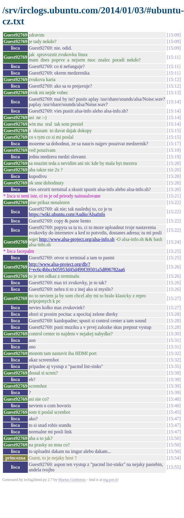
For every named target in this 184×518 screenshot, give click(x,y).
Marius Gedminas (72, 479)
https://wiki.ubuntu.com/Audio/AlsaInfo (67, 214)
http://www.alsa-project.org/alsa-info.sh (76, 239)
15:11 (173, 57)
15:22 (173, 202)
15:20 (173, 163)
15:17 (173, 143)
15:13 (173, 92)
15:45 (173, 412)
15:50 (173, 438)
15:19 (173, 150)
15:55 (173, 467)
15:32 (173, 353)
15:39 (173, 372)
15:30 (173, 333)
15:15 (173, 130)
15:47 (173, 418)
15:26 (173, 266)
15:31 (173, 340)
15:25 (173, 251)
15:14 (173, 101)
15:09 (173, 34)
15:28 (173, 314)
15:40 (173, 399)
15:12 (173, 79)
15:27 (173, 298)
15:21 (173, 195)
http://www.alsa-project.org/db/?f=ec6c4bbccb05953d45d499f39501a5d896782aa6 (77, 267)
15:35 (173, 366)
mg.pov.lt (110, 479)
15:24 (173, 241)
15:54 (173, 457)
